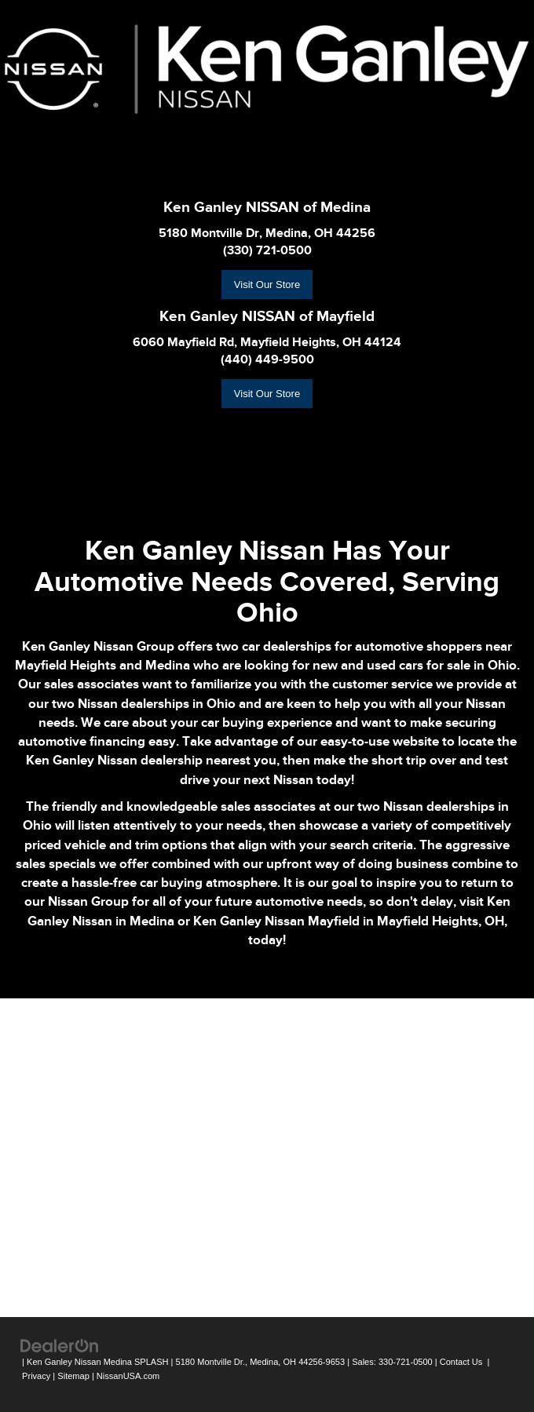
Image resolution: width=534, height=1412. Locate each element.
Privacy (36, 1376)
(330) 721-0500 (267, 250)
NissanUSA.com (128, 1376)
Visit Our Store (267, 284)
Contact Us (461, 1361)
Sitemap (73, 1376)
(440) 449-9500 (267, 359)
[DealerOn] (60, 1345)
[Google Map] (267, 1155)
